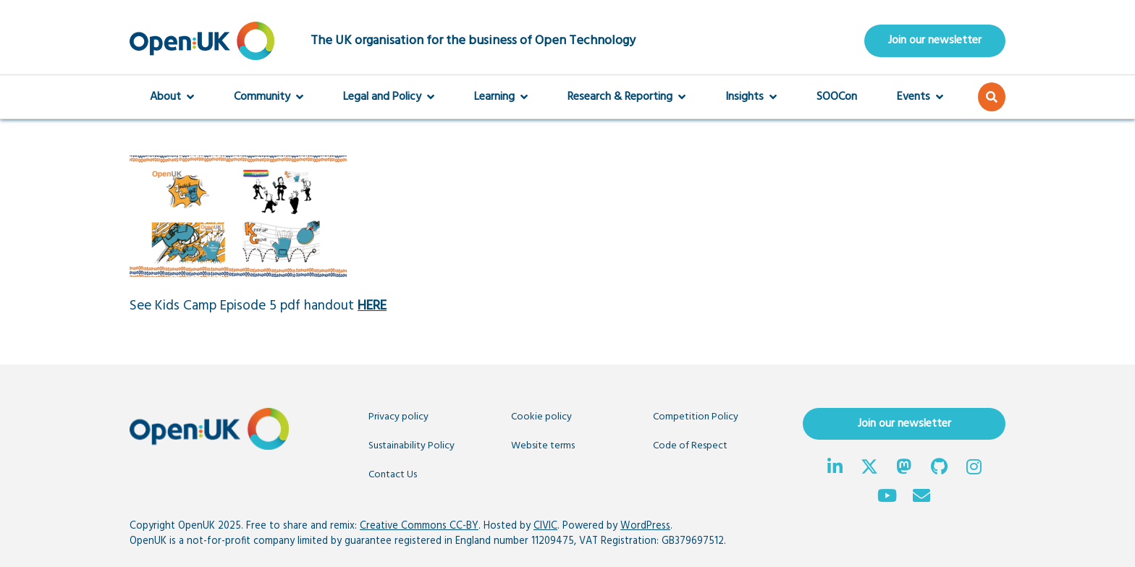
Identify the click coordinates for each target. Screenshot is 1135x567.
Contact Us (392, 474)
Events (920, 97)
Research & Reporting (626, 97)
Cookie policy (541, 417)
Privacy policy (398, 417)
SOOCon (837, 97)
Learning (501, 97)
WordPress (645, 526)
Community (268, 97)
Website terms (543, 446)
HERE (372, 306)
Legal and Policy (388, 97)
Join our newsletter (935, 40)
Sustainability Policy (411, 446)
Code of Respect (690, 446)
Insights (751, 97)
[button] (991, 96)
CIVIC (545, 526)
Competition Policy (695, 417)
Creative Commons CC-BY (419, 526)
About (172, 97)
